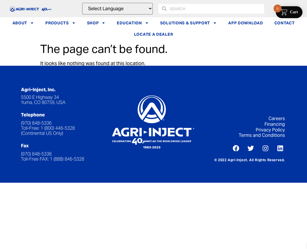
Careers (276, 119)
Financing (274, 124)
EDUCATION (133, 23)
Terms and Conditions (262, 135)
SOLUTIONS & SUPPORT (188, 23)
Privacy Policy (270, 130)
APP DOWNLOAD (245, 22)
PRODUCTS (60, 23)
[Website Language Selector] (117, 8)
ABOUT (23, 23)
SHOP (96, 23)
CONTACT (284, 22)
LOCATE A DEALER (153, 34)
